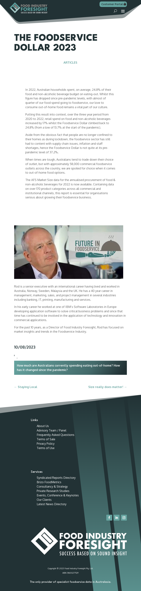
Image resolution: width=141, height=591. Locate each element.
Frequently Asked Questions (55, 435)
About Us (43, 426)
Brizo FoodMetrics (49, 482)
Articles (70, 62)
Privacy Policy (46, 443)
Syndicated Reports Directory (56, 478)
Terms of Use (46, 448)
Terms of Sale (46, 439)
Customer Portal (112, 4)
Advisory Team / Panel (51, 430)
